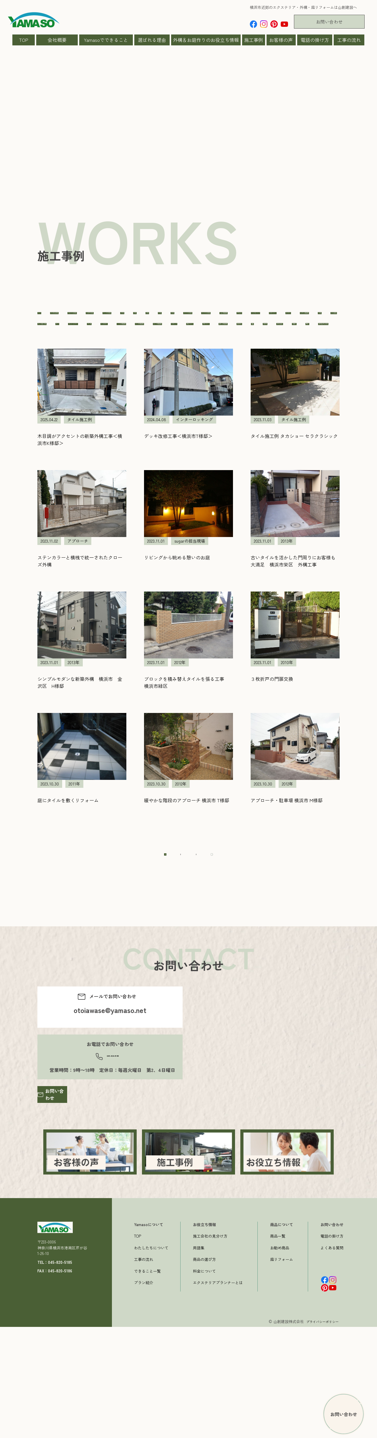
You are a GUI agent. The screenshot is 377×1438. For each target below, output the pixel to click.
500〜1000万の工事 (197, 336)
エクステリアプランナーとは (218, 1393)
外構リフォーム (261, 392)
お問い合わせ (329, 22)
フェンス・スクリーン (149, 373)
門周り (220, 411)
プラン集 (197, 373)
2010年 (285, 317)
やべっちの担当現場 (61, 392)
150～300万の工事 (245, 317)
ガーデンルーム (113, 354)
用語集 (198, 1359)
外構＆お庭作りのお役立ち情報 (206, 39)
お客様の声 (281, 39)
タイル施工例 (283, 354)
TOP (23, 39)
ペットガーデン (238, 373)
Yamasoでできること (106, 39)
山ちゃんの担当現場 (314, 392)
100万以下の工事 (194, 317)
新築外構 (112, 411)
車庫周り (188, 411)
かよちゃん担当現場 (204, 354)
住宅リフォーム (214, 392)
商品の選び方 (204, 1370)
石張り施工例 (150, 411)
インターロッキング (61, 354)
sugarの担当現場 (249, 336)
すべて (47, 317)
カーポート (157, 354)
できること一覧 (147, 1382)
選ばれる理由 (152, 39)
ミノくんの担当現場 (290, 373)
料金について (204, 1382)
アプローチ (293, 336)
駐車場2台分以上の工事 (266, 411)
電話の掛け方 (315, 39)
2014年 (103, 336)
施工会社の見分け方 (210, 1347)
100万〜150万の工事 (141, 317)
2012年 (47, 336)
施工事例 (253, 39)
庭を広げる (52, 411)
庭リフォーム (281, 1370)
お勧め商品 (279, 1359)
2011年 (313, 317)
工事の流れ (349, 39)
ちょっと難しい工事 (61, 373)
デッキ (104, 373)
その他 (248, 354)
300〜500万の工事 (144, 336)
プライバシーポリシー (319, 1432)
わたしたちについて (151, 1359)
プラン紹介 (143, 1393)
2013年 (75, 336)
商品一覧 (277, 1347)
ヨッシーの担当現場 (118, 392)
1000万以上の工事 (87, 317)
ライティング (169, 392)
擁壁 (83, 411)
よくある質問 (331, 1359)
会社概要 (57, 39)
